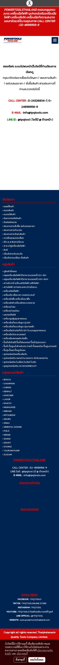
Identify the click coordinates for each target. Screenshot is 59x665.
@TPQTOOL (37, 616)
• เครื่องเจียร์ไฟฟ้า (10, 291)
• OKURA (6, 419)
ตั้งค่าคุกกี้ (20, 659)
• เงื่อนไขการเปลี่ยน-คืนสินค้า (15, 257)
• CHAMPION (8, 383)
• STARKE (7, 446)
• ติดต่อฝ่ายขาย (9, 222)
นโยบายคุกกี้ (22, 653)
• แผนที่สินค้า (8, 206)
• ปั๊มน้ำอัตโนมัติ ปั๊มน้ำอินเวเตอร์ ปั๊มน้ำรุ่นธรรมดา (24, 342)
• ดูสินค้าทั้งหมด (9, 271)
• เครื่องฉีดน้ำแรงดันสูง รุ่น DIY (16, 322)
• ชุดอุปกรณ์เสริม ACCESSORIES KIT (19, 366)
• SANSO (6, 438)
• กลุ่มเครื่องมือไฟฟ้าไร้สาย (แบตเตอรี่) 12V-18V (24, 275)
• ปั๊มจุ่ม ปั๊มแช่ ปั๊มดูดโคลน (13, 350)
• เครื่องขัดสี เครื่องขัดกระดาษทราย (18, 303)
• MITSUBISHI (8, 415)
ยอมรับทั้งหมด (36, 659)
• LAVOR (6, 399)
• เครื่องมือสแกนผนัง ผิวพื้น (14, 338)
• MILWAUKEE (8, 407)
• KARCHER (7, 395)
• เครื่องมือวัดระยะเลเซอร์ (14, 334)
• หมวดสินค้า (8, 210)
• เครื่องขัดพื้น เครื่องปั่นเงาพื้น (16, 299)
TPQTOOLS (35, 599)
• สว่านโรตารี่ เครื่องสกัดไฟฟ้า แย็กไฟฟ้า (20, 283)
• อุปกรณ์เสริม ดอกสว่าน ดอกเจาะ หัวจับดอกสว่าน (25, 358)
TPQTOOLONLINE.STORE (34, 603)
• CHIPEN (6, 387)
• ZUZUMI (7, 454)
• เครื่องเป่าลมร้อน (10, 310)
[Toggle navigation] (54, 40)
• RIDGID (6, 434)
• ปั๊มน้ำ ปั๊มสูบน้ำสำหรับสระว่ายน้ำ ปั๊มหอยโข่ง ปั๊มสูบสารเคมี (29, 346)
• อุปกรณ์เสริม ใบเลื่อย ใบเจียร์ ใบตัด (19, 362)
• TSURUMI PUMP (11, 450)
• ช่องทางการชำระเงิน (12, 230)
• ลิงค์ (5, 250)
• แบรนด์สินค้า (8, 214)
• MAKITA (7, 403)
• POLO (5, 431)
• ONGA (6, 423)
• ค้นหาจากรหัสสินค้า (11, 218)
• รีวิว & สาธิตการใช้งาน (13, 242)
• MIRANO (7, 411)
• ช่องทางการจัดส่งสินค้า (13, 234)
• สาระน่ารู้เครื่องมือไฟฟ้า (13, 246)
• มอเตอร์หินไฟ (9, 314)
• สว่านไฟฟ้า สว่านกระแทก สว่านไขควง (19, 287)
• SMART (6, 442)
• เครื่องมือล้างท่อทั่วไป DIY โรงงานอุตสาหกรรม (24, 330)
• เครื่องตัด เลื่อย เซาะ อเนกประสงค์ (18, 295)
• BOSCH (6, 379)
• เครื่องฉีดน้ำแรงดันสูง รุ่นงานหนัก (18, 326)
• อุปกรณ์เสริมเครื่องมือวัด (14, 354)
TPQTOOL (36, 607)
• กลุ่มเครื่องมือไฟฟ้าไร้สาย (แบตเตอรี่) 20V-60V (25, 279)
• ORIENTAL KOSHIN (12, 427)
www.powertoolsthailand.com (35, 620)
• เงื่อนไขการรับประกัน (12, 253)
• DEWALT (7, 391)
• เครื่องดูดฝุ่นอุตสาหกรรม (14, 318)
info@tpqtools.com (34, 475)
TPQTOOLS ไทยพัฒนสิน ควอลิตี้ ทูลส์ (35, 611)
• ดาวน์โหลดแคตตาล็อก (13, 238)
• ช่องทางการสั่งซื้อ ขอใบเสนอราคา (18, 226)
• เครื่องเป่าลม (8, 307)
